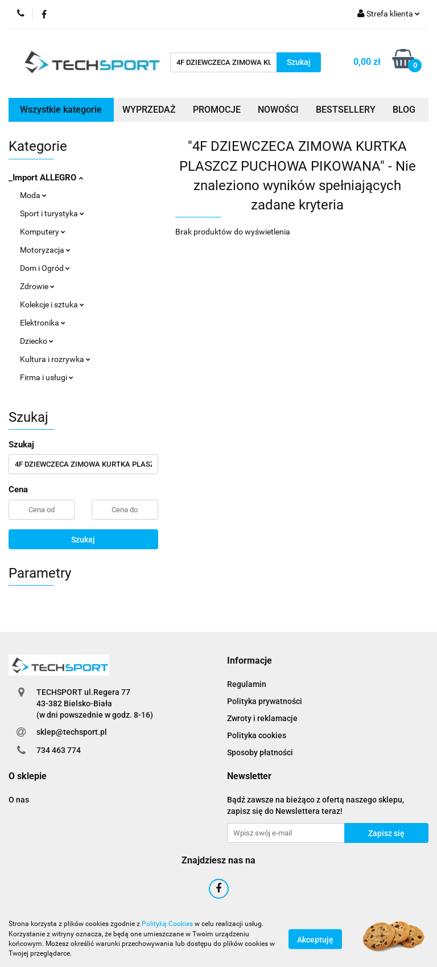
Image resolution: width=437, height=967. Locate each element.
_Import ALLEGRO (46, 177)
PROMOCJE (217, 109)
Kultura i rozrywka (55, 359)
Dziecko (36, 340)
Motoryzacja (45, 249)
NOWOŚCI (278, 109)
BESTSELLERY (346, 109)
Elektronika (42, 322)
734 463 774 (58, 750)
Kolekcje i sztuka (52, 304)
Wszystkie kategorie (61, 109)
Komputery (42, 231)
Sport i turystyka (52, 213)
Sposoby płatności (260, 752)
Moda (33, 195)
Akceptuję (315, 939)
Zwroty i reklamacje (262, 718)
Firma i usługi (46, 377)
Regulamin (246, 684)
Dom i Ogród (45, 268)
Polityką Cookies (167, 924)
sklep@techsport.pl (71, 731)
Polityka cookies (256, 735)
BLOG (404, 109)
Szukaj (83, 539)
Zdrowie (37, 286)
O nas (19, 799)
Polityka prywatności (264, 701)
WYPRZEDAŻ (149, 109)
